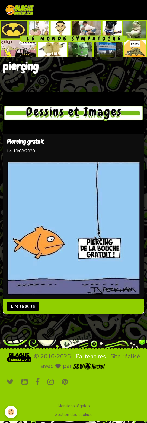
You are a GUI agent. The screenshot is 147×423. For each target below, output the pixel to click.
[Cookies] (11, 412)
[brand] (20, 10)
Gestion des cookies (73, 415)
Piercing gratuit (25, 142)
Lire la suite (23, 306)
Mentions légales (73, 406)
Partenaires (91, 356)
